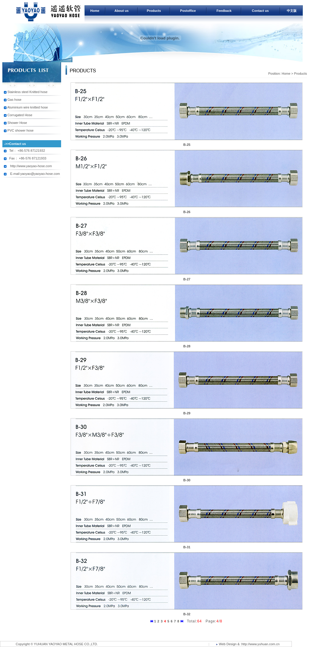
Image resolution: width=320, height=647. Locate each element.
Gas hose (14, 99)
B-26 (186, 212)
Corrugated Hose (19, 115)
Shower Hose (17, 122)
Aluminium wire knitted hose (27, 107)
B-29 (186, 413)
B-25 (186, 144)
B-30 (186, 480)
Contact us (260, 10)
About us (121, 10)
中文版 (292, 10)
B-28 (186, 346)
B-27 (186, 279)
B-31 (186, 547)
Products (154, 10)
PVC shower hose (20, 130)
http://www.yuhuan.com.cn (260, 644)
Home (94, 10)
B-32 (186, 614)
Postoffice (188, 10)
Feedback (224, 10)
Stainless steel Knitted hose (27, 92)
